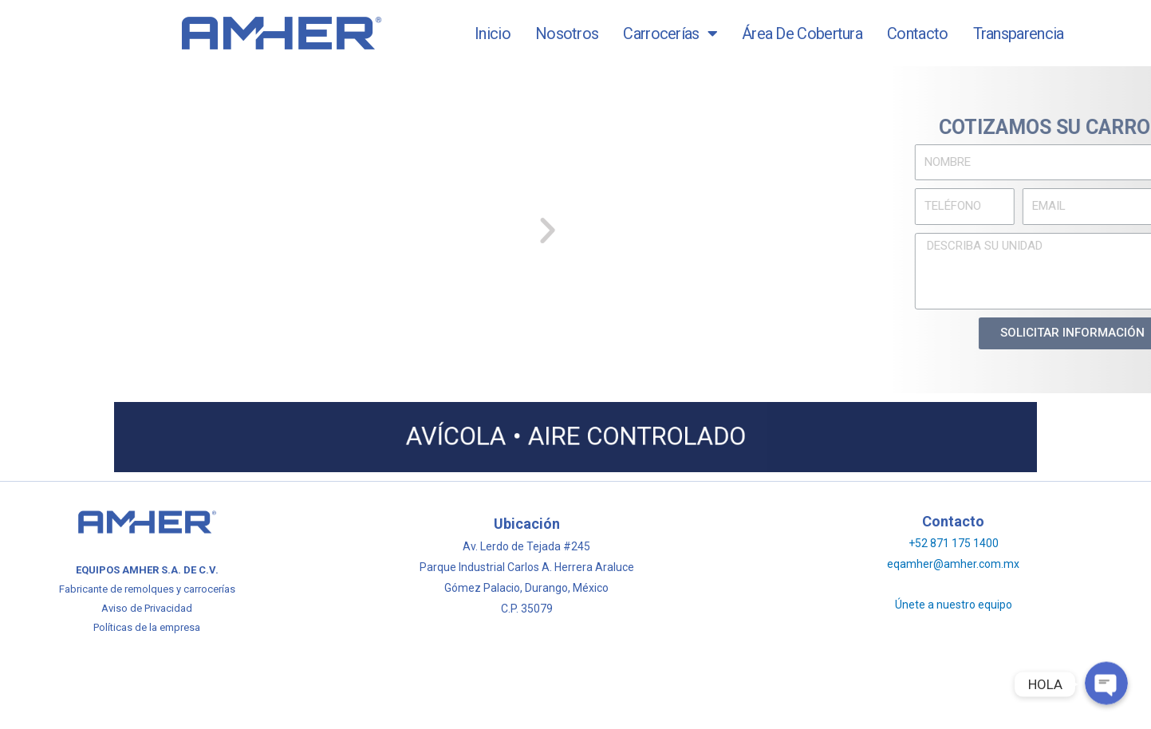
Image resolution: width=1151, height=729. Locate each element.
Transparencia (1018, 33)
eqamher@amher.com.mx (953, 564)
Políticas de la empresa (146, 627)
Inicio (492, 33)
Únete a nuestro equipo (953, 604)
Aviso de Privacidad (146, 608)
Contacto (917, 33)
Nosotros (566, 33)
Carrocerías (670, 33)
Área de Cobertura (802, 33)
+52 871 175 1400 (954, 543)
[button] (437, 229)
